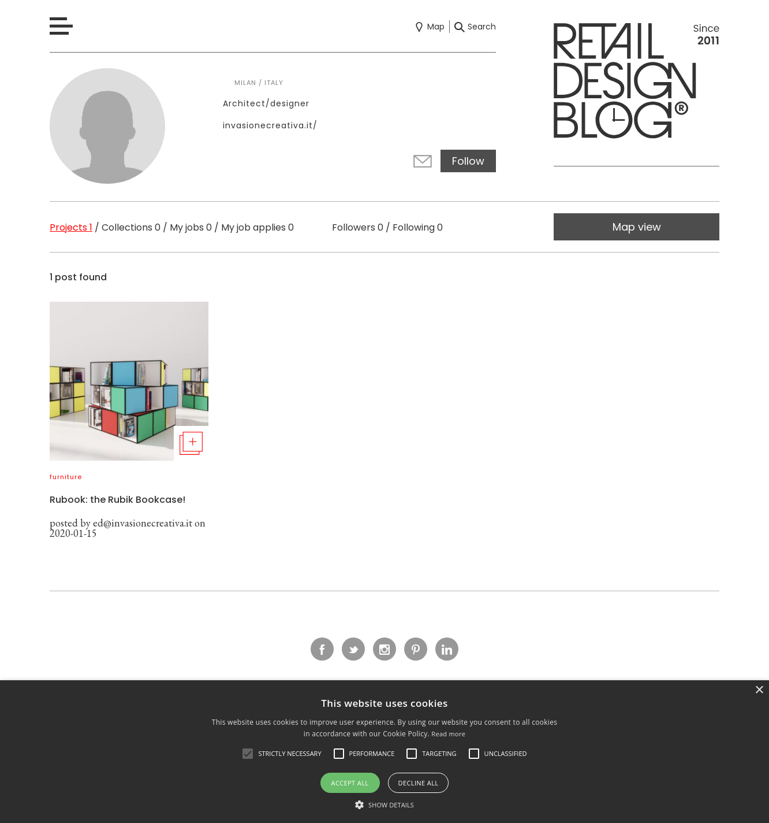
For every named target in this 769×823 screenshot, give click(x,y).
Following (418, 227)
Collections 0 (131, 227)
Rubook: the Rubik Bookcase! (117, 499)
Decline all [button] (418, 782)
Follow (468, 161)
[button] (247, 753)
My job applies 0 (257, 227)
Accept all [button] (350, 782)
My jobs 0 (191, 227)
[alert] (384, 751)
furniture (66, 476)
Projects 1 (71, 227)
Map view (637, 227)
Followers (357, 227)
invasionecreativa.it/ (270, 125)
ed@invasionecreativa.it (142, 522)
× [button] (759, 690)
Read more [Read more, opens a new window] (448, 733)
